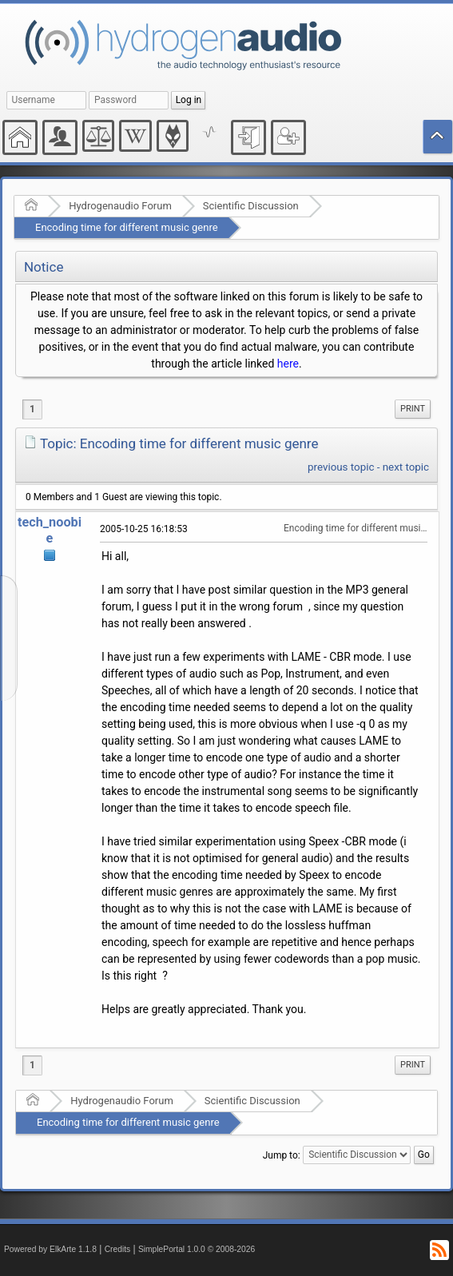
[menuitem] (413, 409)
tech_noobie (49, 530)
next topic (406, 467)
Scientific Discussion (251, 206)
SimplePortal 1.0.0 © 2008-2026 (196, 1249)
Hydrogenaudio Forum (120, 206)
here (288, 363)
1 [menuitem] (32, 409)
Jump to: (281, 1154)
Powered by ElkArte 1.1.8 (50, 1249)
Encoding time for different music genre (126, 227)
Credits (118, 1249)
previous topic (341, 467)
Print (412, 408)
